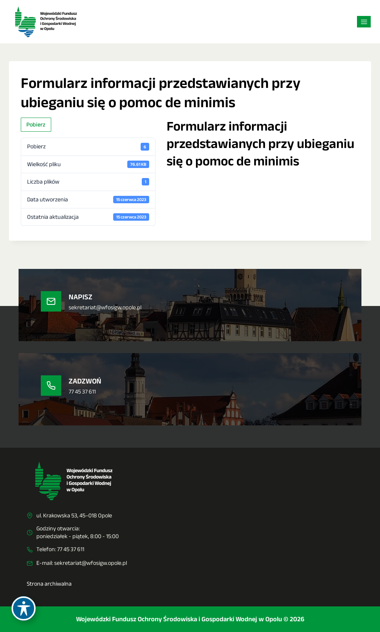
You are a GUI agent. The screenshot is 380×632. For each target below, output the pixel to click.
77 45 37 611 (70, 549)
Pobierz (35, 124)
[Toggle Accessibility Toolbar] (24, 608)
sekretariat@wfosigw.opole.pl (90, 563)
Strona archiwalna (49, 583)
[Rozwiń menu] (364, 22)
